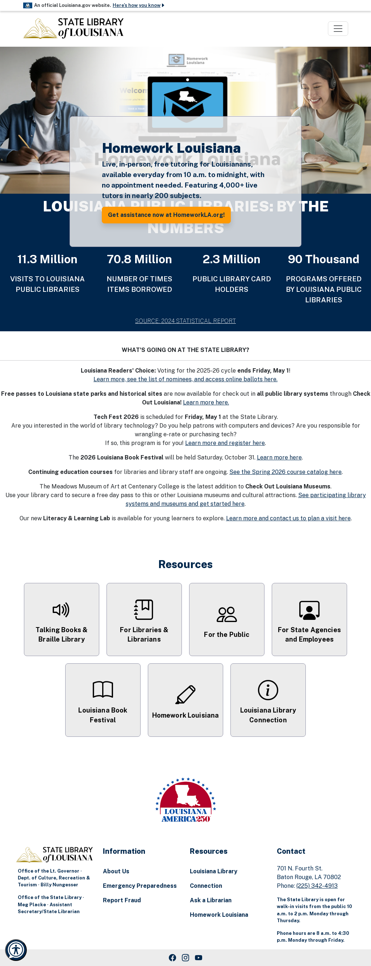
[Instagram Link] (185, 957)
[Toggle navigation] (338, 28)
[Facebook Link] (172, 957)
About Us (116, 871)
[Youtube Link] (198, 957)
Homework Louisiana (219, 914)
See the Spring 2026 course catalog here (285, 472)
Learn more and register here (225, 443)
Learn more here (279, 457)
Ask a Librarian (211, 900)
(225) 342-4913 (317, 885)
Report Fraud (122, 900)
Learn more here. (206, 402)
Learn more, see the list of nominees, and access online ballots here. (185, 379)
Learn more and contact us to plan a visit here (288, 518)
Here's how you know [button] (139, 5)
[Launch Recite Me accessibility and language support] (16, 950)
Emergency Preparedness (140, 885)
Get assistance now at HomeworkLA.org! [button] (166, 214)
